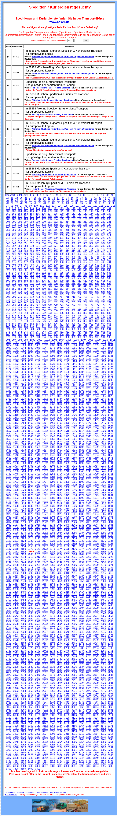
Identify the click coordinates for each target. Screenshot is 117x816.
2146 (74, 543)
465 (62, 259)
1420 (30, 415)
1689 (23, 463)
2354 (59, 581)
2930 (103, 683)
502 (68, 264)
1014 (23, 342)
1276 (74, 388)
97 (21, 205)
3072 (45, 709)
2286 (110, 567)
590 (56, 278)
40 (90, 197)
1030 (30, 345)
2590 (30, 624)
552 (44, 273)
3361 (74, 760)
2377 (8, 586)
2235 (67, 559)
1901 (37, 500)
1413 (88, 412)
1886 (37, 498)
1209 (23, 377)
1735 (30, 471)
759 (97, 302)
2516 (37, 610)
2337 (45, 578)
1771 (74, 476)
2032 (8, 524)
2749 (96, 650)
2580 (67, 621)
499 (50, 264)
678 (44, 291)
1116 (110, 358)
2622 (45, 629)
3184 (96, 728)
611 (74, 281)
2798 (16, 661)
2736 (110, 648)
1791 (110, 479)
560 (91, 273)
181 (85, 216)
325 (85, 238)
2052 (45, 527)
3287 (81, 747)
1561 (74, 439)
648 (79, 286)
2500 (30, 608)
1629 (23, 452)
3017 (81, 699)
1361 (37, 404)
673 (14, 291)
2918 (16, 683)
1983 (88, 514)
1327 (8, 399)
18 (98, 195)
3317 (81, 752)
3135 (67, 720)
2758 (52, 653)
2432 (81, 594)
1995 (67, 516)
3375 (67, 763)
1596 (110, 444)
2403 (88, 589)
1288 (52, 390)
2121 (110, 538)
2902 (8, 680)
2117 (81, 538)
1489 (96, 425)
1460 (103, 420)
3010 (30, 699)
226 (32, 224)
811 (85, 310)
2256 (110, 562)
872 (20, 321)
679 (50, 291)
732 (44, 299)
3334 (96, 755)
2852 (81, 669)
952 (68, 331)
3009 (23, 699)
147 (97, 211)
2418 (88, 592)
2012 (81, 519)
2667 (45, 637)
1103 (16, 358)
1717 (8, 468)
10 (61, 195)
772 (68, 305)
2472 (45, 602)
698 (56, 294)
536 (56, 270)
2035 (30, 524)
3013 (52, 699)
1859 (59, 492)
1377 (45, 407)
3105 (67, 715)
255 (97, 227)
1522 (8, 433)
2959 (96, 688)
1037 (81, 345)
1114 (96, 358)
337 (50, 240)
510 (8, 267)
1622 (81, 449)
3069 (23, 709)
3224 (59, 736)
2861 (37, 672)
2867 (81, 672)
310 (103, 235)
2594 (59, 624)
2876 (37, 675)
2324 (59, 575)
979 (14, 337)
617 (109, 281)
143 (74, 211)
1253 (16, 385)
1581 (110, 441)
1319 (59, 396)
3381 (110, 763)
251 (74, 227)
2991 (110, 693)
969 (62, 334)
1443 (88, 417)
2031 (110, 522)
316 (32, 238)
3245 (103, 739)
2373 (88, 583)
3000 (67, 696)
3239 (59, 739)
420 (8, 254)
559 (85, 273)
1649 (59, 455)
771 (62, 305)
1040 (103, 345)
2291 (37, 570)
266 (56, 230)
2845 (30, 669)
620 (20, 283)
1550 (103, 436)
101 (42, 205)
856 (32, 318)
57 (58, 200)
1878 (88, 495)
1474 (96, 423)
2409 (23, 592)
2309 (59, 573)
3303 (88, 750)
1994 (59, 516)
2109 (23, 538)
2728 (52, 648)
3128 (16, 720)
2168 (16, 549)
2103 (88, 535)
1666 (74, 457)
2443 (52, 597)
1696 (74, 463)
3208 (52, 734)
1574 (59, 441)
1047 (45, 348)
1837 (8, 490)
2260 (30, 565)
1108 (52, 358)
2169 (23, 549)
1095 (67, 356)
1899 (23, 500)
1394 (59, 409)
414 (79, 251)
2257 (8, 565)
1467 (45, 423)
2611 (74, 626)
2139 (23, 543)
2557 (8, 618)
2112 (45, 538)
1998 (88, 516)
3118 (52, 718)
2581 (74, 621)
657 (26, 289)
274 (103, 230)
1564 (96, 439)
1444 (96, 417)
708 (8, 297)
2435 (103, 594)
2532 (45, 613)
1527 (45, 433)
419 (109, 251)
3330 (67, 755)
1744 (96, 471)
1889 (59, 498)
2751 (110, 650)
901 (85, 323)
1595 (103, 444)
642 (44, 286)
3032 (81, 701)
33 (58, 197)
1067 (81, 350)
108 (83, 205)
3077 (81, 709)
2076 (110, 530)
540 (79, 270)
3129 (23, 720)
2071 (74, 530)
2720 (103, 645)
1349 (59, 401)
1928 (16, 506)
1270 (30, 388)
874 (32, 321)
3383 (16, 766)
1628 (16, 452)
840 (44, 315)
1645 (30, 455)
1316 (37, 396)
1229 (59, 380)
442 (32, 256)
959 (109, 331)
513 (26, 267)
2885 (103, 675)
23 (12, 197)
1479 (23, 425)
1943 (16, 508)
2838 (88, 667)
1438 (52, 417)
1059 (23, 350)
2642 (81, 632)
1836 (110, 487)
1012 (8, 342)
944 (20, 331)
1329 (23, 399)
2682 (45, 640)
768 (44, 305)
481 (50, 262)
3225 (67, 736)
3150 (67, 723)
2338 (52, 578)
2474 (59, 602)
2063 (16, 530)
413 (74, 251)
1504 (96, 428)
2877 (45, 675)
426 (44, 254)
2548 (52, 616)
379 (85, 246)
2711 (37, 645)
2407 (8, 592)
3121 (74, 718)
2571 (110, 618)
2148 (88, 543)
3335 (103, 755)
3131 (37, 720)
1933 (52, 506)
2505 (67, 608)
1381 (74, 407)
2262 (45, 565)
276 (8, 232)
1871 (37, 495)
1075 (30, 353)
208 (32, 222)
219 (97, 222)
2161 (74, 546)
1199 (59, 374)
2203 (52, 554)
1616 (37, 449)
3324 (23, 755)
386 (20, 248)
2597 (81, 624)
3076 (74, 709)
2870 (103, 672)
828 (79, 313)
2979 (23, 693)
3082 (8, 712)
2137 (8, 543)
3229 (96, 736)
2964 (23, 691)
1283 (16, 390)
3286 (74, 747)
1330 (30, 399)
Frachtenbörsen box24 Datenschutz (51, 792)
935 (74, 329)
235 (85, 224)
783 (26, 307)
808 (68, 310)
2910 (67, 680)
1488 (88, 425)
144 (79, 211)
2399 (59, 589)
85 (76, 203)
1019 (59, 342)
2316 (110, 573)
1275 (67, 388)
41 (95, 197)
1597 (8, 447)
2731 (74, 648)
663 (62, 289)
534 (44, 270)
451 (85, 256)
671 (109, 289)
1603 (52, 447)
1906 (74, 500)
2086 (74, 533)
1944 (23, 508)
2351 (37, 581)
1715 (103, 466)
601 (14, 281)
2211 (110, 554)
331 (14, 240)
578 (91, 275)
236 (91, 224)
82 (63, 203)
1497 (45, 428)
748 (32, 302)
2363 (16, 583)
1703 (16, 466)
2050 (30, 527)
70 (7, 203)
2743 (52, 650)
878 (56, 321)
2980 (30, 693)
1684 (96, 460)
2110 (30, 538)
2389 (96, 586)
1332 (45, 399)
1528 (52, 433)
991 (85, 337)
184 (103, 216)
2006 (37, 519)
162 (79, 214)
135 (26, 211)
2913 (88, 680)
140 (56, 211)
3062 (81, 707)
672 (8, 291)
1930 (30, 506)
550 (32, 273)
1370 (103, 404)
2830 (30, 667)
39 (86, 197)
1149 (23, 366)
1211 (37, 377)
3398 (16, 768)
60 (72, 200)
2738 (16, 650)
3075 (67, 709)
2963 (16, 691)
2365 (30, 583)
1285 (30, 390)
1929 (23, 506)
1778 (16, 479)
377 (74, 246)
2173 (52, 549)
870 (8, 321)
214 (68, 222)
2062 (8, 530)
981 (26, 337)
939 (97, 329)
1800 (67, 482)
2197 (8, 554)
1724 (59, 468)
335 (38, 240)
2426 (37, 594)
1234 (96, 380)
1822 (8, 487)
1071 (110, 350)
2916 (110, 680)
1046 (37, 348)
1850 (103, 490)
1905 (67, 500)
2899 (96, 677)
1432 (8, 417)
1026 (110, 342)
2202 (45, 554)
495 (26, 264)
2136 (110, 541)
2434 (96, 594)
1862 (81, 492)
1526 (37, 433)
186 (8, 219)
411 (62, 251)
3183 (88, 728)
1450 (30, 420)
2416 (74, 592)
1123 (52, 361)
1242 (45, 382)
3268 (52, 744)
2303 (16, 573)
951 (62, 331)
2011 (74, 519)
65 (95, 200)
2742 (45, 650)
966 (44, 334)
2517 (45, 610)
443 (38, 256)
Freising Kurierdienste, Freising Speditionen (52, 88)
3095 (103, 712)
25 (21, 197)
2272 (8, 567)
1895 (103, 498)
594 (79, 278)
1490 (103, 425)
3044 (59, 704)
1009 (98, 340)
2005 (30, 519)
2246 (37, 562)
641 (38, 286)
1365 (67, 404)
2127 (45, 541)
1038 (88, 345)
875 (38, 321)
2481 (110, 602)
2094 (23, 535)
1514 (59, 431)
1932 (45, 506)
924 (8, 329)
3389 (59, 766)
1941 (110, 506)
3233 (16, 739)
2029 (96, 522)
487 (85, 262)
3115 (30, 718)
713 (38, 297)
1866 (110, 492)
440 (20, 256)
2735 (103, 648)
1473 (88, 423)
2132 (81, 541)
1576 (74, 441)
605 (38, 281)
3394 (96, 766)
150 (8, 214)
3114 (23, 718)
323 (74, 238)
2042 (81, 524)
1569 (23, 441)
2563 (52, 618)
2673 (88, 637)
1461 (110, 420)
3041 (37, 704)
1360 (30, 404)
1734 (23, 471)
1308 (88, 393)
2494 (96, 605)
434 (91, 254)
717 (62, 297)
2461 (74, 600)
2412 (45, 592)
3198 (88, 731)
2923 (52, 683)
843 (62, 315)
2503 (52, 608)
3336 (110, 755)
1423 (52, 415)
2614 (96, 626)
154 (32, 214)
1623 (88, 449)
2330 (103, 575)
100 (36, 205)
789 (62, 307)
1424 (59, 415)
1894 (96, 498)
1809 (23, 484)
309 (97, 235)
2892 (45, 677)
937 (85, 329)
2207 (81, 554)
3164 (59, 726)
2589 (23, 624)
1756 (74, 474)
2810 (103, 661)
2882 (81, 675)
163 (85, 214)
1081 (74, 353)
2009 (59, 519)
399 (97, 248)
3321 (110, 752)
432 (79, 254)
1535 (103, 433)
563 (109, 273)
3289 (96, 747)
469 (85, 259)
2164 (96, 546)
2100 (67, 535)
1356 (110, 401)
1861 (74, 492)
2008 (52, 519)
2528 (16, 613)
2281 (74, 567)
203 (109, 219)
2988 (88, 693)
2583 (88, 621)
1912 (8, 503)
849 (97, 315)
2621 (37, 629)
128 (91, 208)
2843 (16, 669)
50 (26, 200)
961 (14, 334)
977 (109, 334)
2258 (16, 565)
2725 (30, 648)
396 (79, 248)
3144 (23, 723)
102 (48, 205)
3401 (37, 768)
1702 (8, 466)
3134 (59, 720)
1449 (23, 420)
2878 (52, 675)
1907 (81, 500)
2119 (96, 538)
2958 (88, 688)
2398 (52, 589)
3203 (16, 734)
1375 (30, 407)
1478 (16, 425)
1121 (37, 361)
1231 (74, 380)
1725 (67, 468)
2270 (103, 565)
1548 (88, 436)
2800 (30, 661)
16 (88, 195)
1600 (30, 447)
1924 (96, 503)
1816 (74, 484)
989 (74, 337)
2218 (52, 557)
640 (32, 286)
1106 (37, 358)
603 (26, 281)
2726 (37, 648)
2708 (16, 645)
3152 (81, 723)
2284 (96, 567)
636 (8, 286)
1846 (74, 490)
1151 (37, 366)
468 (79, 259)
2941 (74, 685)
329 (109, 238)
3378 (88, 763)
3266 (37, 744)
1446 (110, 417)
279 (26, 232)
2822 (81, 664)
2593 (52, 624)
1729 (96, 468)
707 (109, 294)
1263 (88, 385)
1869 (23, 495)
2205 (67, 554)
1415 (103, 412)
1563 (88, 439)
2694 (23, 642)
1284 (23, 390)
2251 (74, 562)
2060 (103, 527)
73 (21, 203)
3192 (45, 731)
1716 (110, 466)
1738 (52, 471)
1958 (16, 511)
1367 (81, 404)
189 (26, 219)
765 (26, 305)
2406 (110, 589)
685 (85, 291)
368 (20, 246)
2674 (96, 637)
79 (49, 203)
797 (109, 307)
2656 (74, 634)
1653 (88, 455)
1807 (8, 484)
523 (85, 267)
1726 (74, 468)
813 (97, 310)
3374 (59, 763)
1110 (67, 358)
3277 (8, 747)
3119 (59, 718)
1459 (96, 420)
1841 (37, 490)
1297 (8, 393)
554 (56, 273)
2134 (96, 541)
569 (38, 275)
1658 (16, 457)
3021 (110, 699)
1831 (74, 487)
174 (44, 216)
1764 (23, 476)
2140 (30, 543)
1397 (81, 409)
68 (109, 200)
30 (44, 197)
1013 (16, 342)
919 (85, 326)
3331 (74, 755)
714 (44, 297)
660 (44, 289)
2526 (110, 610)
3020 (103, 699)
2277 (45, 567)
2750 (103, 650)
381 (97, 246)
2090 (103, 533)
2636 (37, 632)
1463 (16, 423)
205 (14, 222)
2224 (96, 557)
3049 (96, 704)
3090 (67, 712)
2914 (96, 680)
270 (79, 230)
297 (26, 235)
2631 (110, 629)
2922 (45, 683)
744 (8, 302)
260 (20, 230)
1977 (45, 514)
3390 (67, 766)
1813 (52, 484)
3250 (30, 742)
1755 (67, 474)
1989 (23, 516)
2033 (16, 524)
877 (50, 321)
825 (62, 313)
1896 (110, 498)
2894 (59, 677)
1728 (88, 468)
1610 (103, 447)
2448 (88, 597)
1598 (16, 447)
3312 (45, 752)
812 (91, 310)
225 (26, 224)
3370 (30, 763)
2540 (103, 613)
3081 (110, 709)
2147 (81, 543)
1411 (74, 412)
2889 (23, 677)
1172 (81, 369)
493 (14, 264)
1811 (37, 484)
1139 (59, 364)
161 (74, 214)
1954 (96, 508)
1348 (52, 401)
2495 (103, 605)
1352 (81, 401)
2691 (110, 640)
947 (38, 331)
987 (62, 337)
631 (85, 283)
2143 (52, 543)
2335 (30, 578)
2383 (52, 586)
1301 (37, 393)
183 (97, 216)
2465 (103, 600)
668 (91, 289)
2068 (52, 530)
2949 (23, 688)
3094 (96, 712)
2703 (88, 642)
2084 (59, 533)
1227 (45, 380)
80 (53, 203)
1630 (30, 452)
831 (97, 313)
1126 (74, 361)
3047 (81, 704)
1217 (81, 377)
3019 (96, 699)
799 (14, 310)
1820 (103, 484)
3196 (74, 731)
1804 (96, 482)
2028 (88, 522)
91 (104, 203)
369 (26, 246)
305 (74, 235)
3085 (30, 712)
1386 (110, 407)
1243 (52, 382)
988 (68, 337)
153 (26, 214)
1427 (81, 415)
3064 (96, 707)
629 (74, 283)
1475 (103, 423)
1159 (96, 366)
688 (103, 291)
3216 (110, 734)
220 (103, 222)
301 (50, 235)
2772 (45, 656)
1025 (103, 342)
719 (74, 297)
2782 (8, 659)
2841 (110, 667)
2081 (37, 533)
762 (8, 305)
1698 (88, 463)
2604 (23, 626)
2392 (8, 589)
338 (56, 240)
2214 (23, 557)
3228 (88, 736)
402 (8, 251)
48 (16, 200)
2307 (45, 573)
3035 (103, 701)
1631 (37, 452)
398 (91, 248)
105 (65, 205)
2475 (67, 602)
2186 (37, 551)
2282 (81, 567)
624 (44, 283)
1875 (67, 495)
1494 (23, 428)
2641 (74, 632)
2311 (74, 573)
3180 (67, 728)
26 (26, 197)
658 (32, 289)
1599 (23, 447)
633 (97, 283)
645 (62, 286)
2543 (16, 616)
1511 (37, 431)
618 (8, 283)
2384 (59, 586)
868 (103, 318)
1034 (59, 345)
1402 (8, 412)
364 (103, 243)
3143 (16, 723)
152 (20, 214)
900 (79, 323)
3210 (67, 734)
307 (85, 235)
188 (20, 219)
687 (97, 291)
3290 (103, 747)
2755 (30, 653)
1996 (74, 516)
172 (32, 216)
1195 (30, 374)
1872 (45, 495)
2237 (81, 559)
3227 (81, 736)
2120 (103, 538)
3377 (81, 763)
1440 (67, 417)
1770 (67, 476)
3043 (52, 704)
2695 (30, 642)
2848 (52, 669)
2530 (30, 613)
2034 (23, 524)
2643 (88, 632)
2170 (30, 549)
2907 (45, 680)
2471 (37, 602)
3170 (103, 726)
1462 (8, 423)
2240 (103, 559)
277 (14, 232)
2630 (103, 629)
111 (101, 205)
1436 (37, 417)
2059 (96, 527)
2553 (88, 616)
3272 (81, 744)
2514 (23, 610)
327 (97, 238)
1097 (81, 356)
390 (44, 248)
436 (103, 254)
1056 (110, 348)
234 (79, 224)
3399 (23, 768)
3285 (67, 747)
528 (8, 270)
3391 (74, 766)
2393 (16, 589)
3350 (103, 758)
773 (74, 305)
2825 (103, 664)
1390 (30, 409)
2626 (74, 629)
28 (35, 197)
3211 (74, 734)
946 (32, 331)
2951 (37, 688)
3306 (110, 750)
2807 (81, 661)
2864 (59, 672)
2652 (45, 634)
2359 (96, 581)
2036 (37, 524)
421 (14, 254)
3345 (67, 758)
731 (38, 299)
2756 (37, 653)
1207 (8, 377)
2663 (16, 637)
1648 (52, 455)
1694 (59, 463)
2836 (74, 667)
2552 (81, 616)
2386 (74, 586)
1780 (30, 479)
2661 (110, 634)
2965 (30, 691)
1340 (103, 399)
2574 (23, 621)
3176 (37, 728)
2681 (37, 640)
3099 (23, 715)
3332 (81, 755)
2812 (8, 664)
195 (62, 219)
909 (26, 326)
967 (50, 334)
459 (26, 259)
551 (38, 273)
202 (103, 219)
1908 (88, 500)
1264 (96, 385)
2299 (96, 570)
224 (20, 224)
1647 (45, 455)
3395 (103, 766)
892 (32, 323)
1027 (8, 345)
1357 (8, 404)
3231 (110, 736)
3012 (45, 699)
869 (109, 318)
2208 (88, 554)
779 (109, 305)
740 (91, 299)
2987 (81, 693)
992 (91, 337)
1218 (88, 377)
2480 (103, 602)
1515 (67, 431)
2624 (59, 629)
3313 (52, 752)
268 (68, 230)
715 (50, 297)
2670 (67, 637)
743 (109, 299)
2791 (74, 659)
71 (12, 203)
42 (100, 197)
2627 (81, 629)
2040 (67, 524)
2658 (88, 634)
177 (62, 216)
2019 (23, 522)
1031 (37, 345)
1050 (67, 348)
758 (91, 302)
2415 (67, 592)
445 (50, 256)
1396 (74, 409)
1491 (110, 425)
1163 (16, 369)
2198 (16, 554)
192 (44, 219)
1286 (37, 390)
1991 (37, 516)
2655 (67, 634)
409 (50, 251)
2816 (37, 664)
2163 (88, 546)
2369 (59, 583)
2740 (30, 650)
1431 (110, 415)
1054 (96, 348)
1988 (16, 516)
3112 (8, 718)
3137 (81, 720)
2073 (88, 530)
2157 (45, 546)
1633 (52, 452)
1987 (8, 516)
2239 (96, 559)
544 (103, 270)
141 (62, 211)
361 (85, 243)
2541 (110, 613)
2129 (59, 541)
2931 (110, 683)
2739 (23, 650)
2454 (23, 600)
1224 (23, 380)
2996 (37, 696)
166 (103, 214)
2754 (23, 653)
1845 (67, 490)
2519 (59, 610)
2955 (67, 688)
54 (44, 200)
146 (91, 211)
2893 (52, 677)
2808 (88, 661)
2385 (67, 586)
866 (91, 318)
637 (14, 286)
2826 (110, 664)
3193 (52, 731)
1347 (45, 401)
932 (56, 329)
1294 (96, 390)
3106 (74, 715)
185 (109, 216)
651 (97, 286)
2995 (30, 696)
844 (68, 315)
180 (79, 216)
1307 (81, 393)
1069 (96, 350)
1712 (81, 466)
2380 (30, 586)
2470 (30, 602)
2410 (30, 592)
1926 (110, 503)
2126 (37, 541)
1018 (52, 342)
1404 (23, 412)
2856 (110, 669)
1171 (74, 369)
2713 (52, 645)
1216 (74, 377)
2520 (67, 610)
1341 (110, 399)
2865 (67, 672)
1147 (8, 366)
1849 (96, 490)
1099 (96, 356)
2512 (8, 610)
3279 (23, 747)
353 (38, 243)
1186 (74, 372)
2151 (110, 543)
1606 (74, 447)
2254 (96, 562)
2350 (30, 581)
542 (91, 270)
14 (79, 195)
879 (62, 321)
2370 (67, 583)
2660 (103, 634)
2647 (8, 634)
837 (26, 315)
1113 (88, 358)
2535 (67, 613)
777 (97, 305)
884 (91, 321)
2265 (67, 565)
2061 (110, 527)
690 (8, 294)
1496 (37, 428)
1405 (30, 412)
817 (14, 313)
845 (74, 315)
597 (97, 278)
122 (56, 208)
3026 (37, 701)
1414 (96, 412)
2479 (96, 602)
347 (109, 240)
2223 (88, 557)
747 (26, 302)
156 (44, 214)
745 (14, 302)
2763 (88, 653)
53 (39, 200)
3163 (52, 726)
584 (20, 278)
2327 (81, 575)
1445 (103, 417)
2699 (59, 642)
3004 (96, 696)
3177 (45, 728)
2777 (81, 656)
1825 (30, 487)
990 (79, 337)
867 (97, 318)
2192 (81, 551)
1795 (30, 482)
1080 (67, 353)
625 (50, 283)
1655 (103, 455)
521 (74, 267)
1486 (74, 425)
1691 (37, 463)
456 (8, 259)
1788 (88, 479)
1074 (23, 353)
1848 (88, 490)
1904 (59, 500)
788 (56, 307)
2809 (96, 661)
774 (79, 305)
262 (32, 230)
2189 (59, 551)
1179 (23, 372)
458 (20, 259)
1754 (59, 474)
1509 (23, 431)
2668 (52, 637)
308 (91, 235)
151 (14, 214)
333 (26, 240)
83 (67, 203)
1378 (52, 407)
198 (79, 219)
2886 (110, 675)
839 (38, 315)
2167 (8, 549)
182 (91, 216)
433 (85, 254)
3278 (16, 747)
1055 (103, 348)
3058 (52, 707)
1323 (88, 396)
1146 (110, 364)
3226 (74, 736)
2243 (16, 562)
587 (38, 278)
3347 (81, 758)
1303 (52, 393)
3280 (30, 747)
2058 (88, 527)
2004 (23, 519)
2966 (37, 691)
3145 (30, 723)
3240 (67, 739)
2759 (59, 653)
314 (20, 238)
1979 (59, 514)
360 (79, 243)
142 (68, 211)
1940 (103, 506)
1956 (110, 508)
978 (8, 337)
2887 (8, 677)
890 (20, 323)
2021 (37, 522)
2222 (81, 557)
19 (102, 195)
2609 (59, 626)
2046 (110, 524)
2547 (45, 616)
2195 (103, 551)
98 (26, 205)
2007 (45, 519)
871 (14, 321)
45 (114, 197)
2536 (74, 613)
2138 (16, 543)
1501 (74, 428)
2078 (16, 533)
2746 (74, 650)
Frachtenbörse (11, 794)
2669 (59, 637)
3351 (110, 758)
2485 (30, 605)
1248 (88, 382)
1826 (37, 487)
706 (103, 294)
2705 (103, 642)
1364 (59, 404)
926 (20, 329)
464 (56, 259)
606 (44, 281)
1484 (59, 425)
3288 (88, 747)
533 (38, 270)
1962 (45, 511)
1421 (37, 415)
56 (53, 200)
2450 (103, 597)
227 (38, 224)
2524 (96, 610)
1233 (88, 380)
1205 (103, 374)
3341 (37, 758)
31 (49, 197)
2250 (67, 562)
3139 (96, 720)
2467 (8, 602)
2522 (81, 610)
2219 (59, 557)
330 (8, 240)
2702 (81, 642)
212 (56, 222)
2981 (37, 693)
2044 (96, 524)
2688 (88, 640)
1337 (81, 399)
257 (109, 227)
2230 (30, 559)
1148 (16, 366)
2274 (23, 567)
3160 (30, 726)
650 (91, 286)
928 (32, 329)
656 (20, 289)
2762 (81, 653)
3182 (81, 728)
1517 (81, 431)
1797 (45, 482)
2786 (37, 659)
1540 (30, 436)
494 (20, 264)
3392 (81, 766)
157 (50, 214)
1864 (96, 492)
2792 (81, 659)
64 (90, 200)
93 (114, 203)
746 (20, 302)
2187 (45, 551)
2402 (81, 589)
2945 (103, 685)
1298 (16, 393)
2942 (81, 685)
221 (109, 222)
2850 (67, 669)
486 (79, 262)
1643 (16, 455)
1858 (52, 492)
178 (68, 216)
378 (79, 246)
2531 (37, 613)
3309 (23, 752)
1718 (16, 468)
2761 (74, 653)
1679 (59, 460)
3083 (16, 712)
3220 (30, 736)
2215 (30, 557)
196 (68, 219)
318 (44, 238)
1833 (88, 487)
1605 (67, 447)
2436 (110, 594)
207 (26, 222)
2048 (16, 527)
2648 (16, 634)
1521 (110, 431)
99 (30, 205)
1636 (74, 452)
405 (26, 251)
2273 (16, 567)
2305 (30, 573)
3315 (67, 752)
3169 (96, 726)
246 (44, 227)
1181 (37, 372)
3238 (52, 739)
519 (62, 267)
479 (38, 262)
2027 (81, 522)
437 (109, 254)
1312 (8, 396)
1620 (67, 449)
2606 (37, 626)
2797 (8, 661)
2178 (88, 549)
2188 (52, 551)
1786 (74, 479)
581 (109, 275)
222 (8, 224)
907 (14, 326)
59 (67, 200)
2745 (67, 650)
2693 (16, 642)
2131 (74, 541)
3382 (8, 766)
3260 (103, 742)
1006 (76, 340)
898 (68, 323)
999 (26, 340)
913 (50, 326)
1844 (59, 490)
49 (21, 200)
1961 (37, 511)
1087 (8, 356)
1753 (52, 474)
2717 (81, 645)
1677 (45, 460)
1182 (45, 372)
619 (14, 283)
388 (32, 248)
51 (30, 200)
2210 (103, 554)
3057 (45, 707)
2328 (88, 575)
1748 (16, 474)
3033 (88, 701)
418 (103, 251)
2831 (37, 667)
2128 (52, 541)
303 (62, 235)
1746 (110, 471)
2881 (74, 675)
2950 (30, 688)
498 (44, 264)
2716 (74, 645)
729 (26, 299)
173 (38, 216)
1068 (88, 350)
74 (26, 203)
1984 (96, 514)
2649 (23, 634)
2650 (30, 634)
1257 (45, 385)
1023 (88, 342)
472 (103, 259)
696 (44, 294)
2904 (23, 680)
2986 (74, 693)
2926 (74, 683)
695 (38, 294)
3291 (110, 747)
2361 (110, 581)
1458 (88, 420)
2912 (81, 680)
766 (32, 305)
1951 (74, 508)
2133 (88, 541)
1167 (45, 369)
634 (103, 283)
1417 (8, 415)
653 (109, 286)
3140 (103, 720)
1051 (74, 348)
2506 (74, 608)
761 (109, 302)
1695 (67, 463)
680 (56, 291)
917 (74, 326)
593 (74, 278)
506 (91, 264)
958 (103, 331)
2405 (103, 589)
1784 (59, 479)
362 (91, 243)
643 (50, 286)
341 (74, 240)
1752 (45, 474)
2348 (16, 581)
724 (103, 297)
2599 (96, 624)
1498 (52, 428)
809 (74, 310)
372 (44, 246)
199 (85, 219)
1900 (30, 500)
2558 (16, 618)
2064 (23, 530)
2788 (52, 659)
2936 (37, 685)
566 (20, 275)
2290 (30, 570)
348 (8, 243)
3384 (23, 766)
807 (62, 310)
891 (26, 323)
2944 (96, 685)
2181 (110, 549)
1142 (81, 364)
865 (85, 318)
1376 (37, 407)
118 (32, 208)
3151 (74, 723)
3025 (30, 701)
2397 (45, 589)
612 (79, 281)
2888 (16, 677)
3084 (23, 712)
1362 (45, 404)
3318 (88, 752)
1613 (16, 449)
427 (50, 254)
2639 (59, 632)
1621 (74, 449)
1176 (110, 369)
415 (85, 251)
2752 (8, 653)
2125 (30, 541)
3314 (59, 752)
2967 (45, 691)
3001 (74, 696)
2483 (16, 605)
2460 (67, 600)
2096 (37, 535)
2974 (96, 691)
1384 (96, 407)
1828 (52, 487)
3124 (96, 718)
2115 (67, 538)
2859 (23, 672)
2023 (52, 522)
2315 (103, 573)
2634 (23, 632)
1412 (81, 412)
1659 (23, 457)
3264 (23, 744)
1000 (32, 340)
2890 (30, 677)
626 (56, 283)
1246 (74, 382)
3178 (52, 728)
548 (20, 273)
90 (100, 203)
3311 (37, 752)
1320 (67, 396)
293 (109, 232)
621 (26, 283)
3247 (8, 742)
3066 (110, 707)
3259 (96, 742)
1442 (81, 417)
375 (62, 246)
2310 (67, 573)
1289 (59, 390)
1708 (52, 466)
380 (91, 246)
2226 (110, 557)
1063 (52, 350)
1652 (81, 455)
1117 (8, 361)
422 (20, 254)
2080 (30, 533)
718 (68, 297)
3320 (103, 752)
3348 (88, 758)
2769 (23, 656)
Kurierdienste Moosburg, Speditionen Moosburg (54, 189)
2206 (74, 554)
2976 (110, 691)
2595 (67, 624)
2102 (81, 535)
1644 (23, 455)
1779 (23, 479)
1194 (23, 374)
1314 (23, 396)
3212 (81, 734)
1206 (110, 374)
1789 (96, 479)
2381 (37, 586)
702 (79, 294)
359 (74, 243)
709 (14, 297)
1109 (59, 358)
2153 (16, 546)
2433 (88, 594)
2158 (52, 546)
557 (74, 273)
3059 (59, 707)
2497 (8, 608)
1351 (74, 401)
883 (85, 321)
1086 (110, 353)
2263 (52, 565)
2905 (30, 680)
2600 (103, 624)
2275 (30, 567)
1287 (45, 390)
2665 (30, 637)
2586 (110, 621)
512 (20, 267)
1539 (23, 436)
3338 (16, 758)
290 (91, 232)
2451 (110, 597)
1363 (52, 404)
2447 (81, 597)
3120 (67, 718)
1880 (103, 495)
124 (68, 208)
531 (26, 270)
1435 (30, 417)
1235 (103, 380)
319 (50, 238)
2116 (74, 538)
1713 (88, 466)
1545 (67, 436)
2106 (110, 535)
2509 (96, 608)
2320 (30, 575)
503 (74, 264)
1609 (96, 447)
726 (8, 299)
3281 (37, 747)
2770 (30, 656)
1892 (81, 498)
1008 (90, 340)
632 (91, 283)
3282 (45, 747)
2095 (30, 535)
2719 (96, 645)
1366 (74, 404)
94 (7, 205)
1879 (96, 495)
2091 (110, 533)
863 (74, 318)
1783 (52, 479)
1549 (96, 436)
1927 (8, 506)
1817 (81, 484)
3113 (16, 718)
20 (107, 195)
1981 (74, 514)
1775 (103, 476)
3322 (8, 755)
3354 (23, 760)
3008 (16, 699)
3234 (23, 739)
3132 (45, 720)
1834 (96, 487)
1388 (16, 409)
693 (26, 294)
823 (50, 313)
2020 (30, 522)
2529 (23, 613)
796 (103, 307)
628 (68, 283)
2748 (88, 650)
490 (103, 262)
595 (85, 278)
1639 (96, 452)
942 (8, 331)
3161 (37, 726)
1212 (45, 377)
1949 (59, 508)
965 (38, 334)
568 (32, 275)
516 (44, 267)
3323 (16, 755)
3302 (81, 750)
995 (109, 337)
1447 (8, 420)
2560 (30, 618)
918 (79, 326)
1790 (103, 479)
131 (109, 208)
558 (79, 273)
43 (104, 197)
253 (85, 227)
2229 (23, 559)
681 (62, 291)
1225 (30, 380)
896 (56, 323)
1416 (110, 412)
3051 (110, 704)
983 (38, 337)
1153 (52, 366)
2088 (88, 533)
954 (79, 331)
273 (97, 230)
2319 (23, 575)
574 (68, 275)
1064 (59, 350)
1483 (52, 425)
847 (85, 315)
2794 (96, 659)
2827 (8, 667)
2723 (16, 648)
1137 (45, 364)
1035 (67, 345)
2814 (23, 664)
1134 (23, 364)
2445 (67, 597)
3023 (16, 701)
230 (56, 224)
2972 (81, 691)
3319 (96, 752)
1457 (81, 420)
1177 (8, 372)
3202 (8, 734)
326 (91, 238)
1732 (8, 471)
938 (91, 329)
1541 (37, 436)
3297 (45, 750)
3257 (81, 742)
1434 (23, 417)
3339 (23, 758)
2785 (30, 659)
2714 (59, 645)
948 (44, 331)
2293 (52, 570)
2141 (37, 543)
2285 (103, 567)
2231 (37, 559)
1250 (103, 382)
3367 (8, 763)
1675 (30, 460)
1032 (45, 345)
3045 (67, 704)
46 (7, 200)
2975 (103, 691)
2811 (110, 661)
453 (97, 256)
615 (97, 281)
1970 (103, 511)
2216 (37, 557)
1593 (88, 444)
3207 (45, 734)
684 (79, 291)
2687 (81, 640)
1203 (88, 374)
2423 (16, 594)
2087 (81, 533)
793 (85, 307)
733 (50, 299)
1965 (67, 511)
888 (8, 323)
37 (76, 197)
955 (85, 331)
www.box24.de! (60, 22)
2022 (45, 522)
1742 (81, 471)
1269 (23, 388)
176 (56, 216)
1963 (52, 511)
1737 (45, 471)
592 (68, 278)
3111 (110, 715)
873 (26, 321)
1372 (8, 407)
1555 (30, 439)
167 (109, 214)
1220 (103, 377)
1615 (30, 449)
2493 (88, 605)
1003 (54, 340)
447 (62, 256)
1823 (16, 487)
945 (26, 331)
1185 (67, 372)
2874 (23, 675)
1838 (16, 490)
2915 (103, 680)
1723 (52, 468)
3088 (52, 712)
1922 (81, 503)
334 (32, 240)
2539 (96, 613)
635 (109, 283)
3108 (88, 715)
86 (81, 203)
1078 (52, 353)
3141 (110, 720)
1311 (110, 393)
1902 (45, 500)
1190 (103, 372)
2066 (37, 530)
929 (38, 329)
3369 (23, 763)
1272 (45, 388)
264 (44, 230)
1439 (59, 417)
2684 (59, 640)
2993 (16, 696)
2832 (45, 667)
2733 (88, 648)
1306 (74, 393)
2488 (52, 605)
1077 (45, 353)
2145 (67, 543)
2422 (8, 594)
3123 (88, 718)
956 (91, 331)
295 (14, 235)
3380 (103, 763)
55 (49, 200)
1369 (96, 404)
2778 (88, 656)
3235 (30, 739)
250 (68, 227)
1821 (110, 484)
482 (56, 262)
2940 (67, 685)
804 (44, 310)
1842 (45, 490)
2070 (67, 530)
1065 (67, 350)
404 (20, 251)
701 (74, 294)
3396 (110, 766)
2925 (67, 683)
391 (50, 248)
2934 (23, 685)
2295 (67, 570)
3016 (74, 699)
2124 (23, 541)
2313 (88, 573)
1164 (23, 369)
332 (20, 240)
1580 (103, 441)
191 (38, 219)
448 (68, 256)
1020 (67, 342)
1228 (52, 380)
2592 (45, 624)
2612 (81, 626)
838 (32, 315)
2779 (96, 656)
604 (32, 281)
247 (50, 227)
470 (91, 259)
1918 (52, 503)
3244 (96, 739)
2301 (110, 570)
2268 (88, 565)
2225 (103, 557)
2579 (59, 621)
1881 (110, 495)
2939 (59, 685)
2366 (37, 583)
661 (50, 289)
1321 (74, 396)
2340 (67, 578)
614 (91, 281)
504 (79, 264)
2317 (8, 575)
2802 (45, 661)
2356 (74, 581)
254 (91, 227)
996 (8, 340)
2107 (8, 538)
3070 (30, 709)
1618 (52, 449)
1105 (30, 358)
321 (62, 238)
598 (103, 278)
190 (32, 219)
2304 (23, 573)
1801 (74, 482)
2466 (110, 600)
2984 (59, 693)
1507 (8, 431)
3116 (37, 718)
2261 (37, 565)
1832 (81, 487)
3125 (103, 718)
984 (44, 337)
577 (85, 275)
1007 (83, 340)
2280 (67, 567)
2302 (8, 573)
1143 (88, 364)
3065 (103, 707)
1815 (67, 484)
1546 (74, 436)
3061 (74, 707)
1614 (23, 449)
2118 (88, 538)
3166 (74, 726)
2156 (37, 546)
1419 (23, 415)
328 (103, 238)
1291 (74, 390)
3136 (74, 720)
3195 (67, 731)
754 (68, 302)
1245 (67, 382)
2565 (67, 618)
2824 (96, 664)
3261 (110, 742)
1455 (67, 420)
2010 (67, 519)
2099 (59, 535)
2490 (67, 605)
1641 (110, 452)
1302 (45, 393)
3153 (88, 723)
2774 (59, 656)
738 (79, 299)
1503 (88, 428)
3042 (45, 704)
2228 (16, 559)
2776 (74, 656)
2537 (81, 613)
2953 (52, 688)
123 (62, 208)
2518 (52, 610)
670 (103, 289)
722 (91, 297)
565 (14, 275)
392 (56, 248)
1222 (8, 380)
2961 (110, 688)
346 (103, 240)
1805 (103, 482)
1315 (30, 396)
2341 (74, 578)
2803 (52, 661)
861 (62, 318)
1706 (37, 466)
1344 (23, 401)
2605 (30, 626)
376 (68, 246)
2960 (103, 688)
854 (20, 318)
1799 (59, 482)
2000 (103, 516)
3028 (52, 701)
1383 (88, 407)
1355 (103, 401)
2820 (67, 664)
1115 (103, 358)
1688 (16, 463)
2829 (23, 667)
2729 (59, 648)
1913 (16, 503)
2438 (16, 597)
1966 (74, 511)
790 (68, 307)
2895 (67, 677)
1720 (30, 468)
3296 (37, 750)
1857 (45, 492)
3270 (67, 744)
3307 (8, 752)
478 (32, 262)
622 (32, 283)
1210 (30, 377)
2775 (67, 656)
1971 (110, 511)
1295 (103, 390)
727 (14, 299)
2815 (30, 664)
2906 (37, 680)
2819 (59, 664)
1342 (8, 401)
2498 (16, 608)
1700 (103, 463)
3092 (81, 712)
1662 (45, 457)
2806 (74, 661)
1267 (8, 388)
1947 (45, 508)
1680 (67, 460)
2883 (88, 675)
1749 (23, 474)
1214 (59, 377)
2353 (52, 581)
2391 (110, 586)
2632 (8, 632)
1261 (74, 385)
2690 (103, 640)
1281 (110, 388)
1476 (110, 423)
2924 (59, 683)
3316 (74, 752)
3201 (110, 731)
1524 (23, 433)
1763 (16, 476)
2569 (96, 618)
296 (20, 235)
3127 (8, 720)
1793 (16, 482)
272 (91, 230)
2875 (30, 675)
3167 (81, 726)
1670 (103, 457)
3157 (8, 726)
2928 (88, 683)
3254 (59, 742)
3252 (45, 742)
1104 (23, 358)
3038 (16, 704)
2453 (16, 600)
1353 (88, 401)
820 (32, 313)
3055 (30, 707)
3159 (23, 726)
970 (68, 334)
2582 (81, 621)
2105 (103, 535)
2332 (8, 578)
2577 (45, 621)
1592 (81, 444)
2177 (81, 549)
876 (44, 321)
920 (91, 326)
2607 (45, 626)
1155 (67, 366)
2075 (103, 530)
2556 (110, 616)
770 (56, 305)
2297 (81, 570)
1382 (81, 407)
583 (14, 278)
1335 (67, 399)
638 (20, 286)
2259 (23, 565)
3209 (59, 734)
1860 (67, 492)
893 (38, 323)
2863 (52, 672)
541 (85, 270)
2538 (88, 613)
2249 (59, 562)
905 (109, 323)
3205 (30, 734)
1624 (96, 449)
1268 (16, 388)
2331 (110, 575)
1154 (59, 366)
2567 (81, 618)
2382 (45, 586)
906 (8, 326)
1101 (110, 356)
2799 (23, 661)
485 (74, 262)
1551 (110, 436)
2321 (37, 575)
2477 (81, 602)
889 (14, 323)
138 (44, 211)
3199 (96, 731)
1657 (8, 457)
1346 (37, 401)
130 (103, 208)
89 (95, 203)
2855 (103, 669)
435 (97, 254)
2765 (103, 653)
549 (26, 273)
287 (74, 232)
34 (63, 197)
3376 (74, 763)
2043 (88, 524)
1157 (81, 366)
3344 (59, 758)
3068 (16, 709)
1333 (52, 399)
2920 (30, 683)
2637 (45, 632)
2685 (67, 640)
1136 (37, 364)
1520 (103, 431)
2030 (103, 522)
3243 (88, 739)
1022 (81, 342)
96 (16, 205)
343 (85, 240)
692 (20, 294)
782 (20, 307)
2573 (16, 621)
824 (56, 313)
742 (103, 299)
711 (26, 297)
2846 (37, 669)
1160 (103, 366)
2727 (45, 648)
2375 (103, 583)
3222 (45, 736)
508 (103, 264)
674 (20, 291)
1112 (81, 358)
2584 (96, 621)
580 (103, 275)
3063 (88, 707)
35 (67, 197)
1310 (103, 393)
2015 (103, 519)
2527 (8, 613)
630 (79, 283)
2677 (8, 640)
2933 (16, 685)
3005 (103, 696)
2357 (81, 581)
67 (104, 200)
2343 (88, 578)
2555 (103, 616)
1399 (96, 409)
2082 (45, 533)
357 (62, 243)
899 (74, 323)
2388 (88, 586)
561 (97, 273)
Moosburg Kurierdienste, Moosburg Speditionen (54, 174)
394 (68, 248)
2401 (74, 589)
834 (8, 315)
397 (85, 248)
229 (50, 224)
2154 (23, 546)
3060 (67, 707)
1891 (74, 498)
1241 (37, 382)
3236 (37, 739)
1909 (96, 500)
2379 (23, 586)
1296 (110, 390)
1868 (16, 495)
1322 (81, 396)
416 (91, 251)
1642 (8, 455)
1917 (45, 503)
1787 (81, 479)
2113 (52, 538)
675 (26, 291)
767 (38, 305)
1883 (16, 498)
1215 (67, 377)
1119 (23, 361)
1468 (52, 423)
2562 (45, 618)
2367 (45, 583)
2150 (103, 543)
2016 (110, 519)
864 (79, 318)
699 (62, 294)
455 (109, 256)
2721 (110, 645)
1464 (23, 423)
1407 (45, 412)
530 (20, 270)
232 (68, 224)
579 (97, 275)
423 (26, 254)
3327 (45, 755)
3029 (59, 701)
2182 (8, 551)
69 (114, 200)
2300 (103, 570)
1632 (45, 452)
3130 (30, 720)
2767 (8, 656)
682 (68, 291)
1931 (37, 506)
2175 (67, 549)
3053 (16, 707)
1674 (23, 460)
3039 (23, 704)
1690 (30, 463)
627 (62, 283)
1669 (96, 457)
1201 (74, 374)
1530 (67, 433)
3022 (8, 701)
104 (60, 205)
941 (109, 329)
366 (8, 246)
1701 (110, 463)
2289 (23, 570)
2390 (103, 586)
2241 (110, 559)
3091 (74, 712)
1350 (67, 401)
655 (14, 289)
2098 (52, 535)
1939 (96, 506)
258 (8, 230)
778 (103, 305)
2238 (88, 559)
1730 (103, 468)
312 (8, 238)
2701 (74, 642)
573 (62, 275)
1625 (103, 449)
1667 (81, 457)
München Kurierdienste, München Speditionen (53, 100)
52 (35, 200)
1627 (8, 452)
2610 (67, 626)
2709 (23, 645)
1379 (59, 407)
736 (68, 299)
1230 (67, 380)
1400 (103, 409)
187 (14, 219)
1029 (23, 345)
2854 (96, 669)
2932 (8, 685)
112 (107, 205)
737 (74, 299)
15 (84, 195)
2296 (74, 570)
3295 (30, 750)
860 (56, 318)
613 (85, 281)
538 (68, 270)
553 (50, 273)
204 (8, 222)
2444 (59, 597)
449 (74, 256)
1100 (103, 356)
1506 (110, 428)
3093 (88, 712)
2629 (96, 629)
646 (68, 286)
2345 (103, 578)
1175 (103, 369)
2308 (52, 573)
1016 (37, 342)
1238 (16, 382)
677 (38, 291)
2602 (8, 626)
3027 (45, 701)
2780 (103, 656)
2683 (52, 640)
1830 (67, 487)
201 (97, 219)
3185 (103, 728)
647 (74, 286)
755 (74, 302)
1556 (37, 439)
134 (20, 211)
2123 (16, 541)
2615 (103, 626)
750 (44, 302)
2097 (45, 535)
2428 (52, 594)
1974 (23, 514)
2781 (110, 656)
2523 (88, 610)
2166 (110, 546)
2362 (8, 583)
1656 (110, 455)
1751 (37, 474)
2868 (88, 672)
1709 (59, 466)
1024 (96, 342)
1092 (45, 356)
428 (56, 254)
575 (74, 275)
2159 (59, 546)
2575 (30, 621)
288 (79, 232)
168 (8, 216)
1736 (37, 471)
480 (44, 262)
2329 (96, 575)
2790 (67, 659)
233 (74, 224)
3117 (45, 718)
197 (74, 219)
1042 (8, 348)
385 (14, 248)
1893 (88, 498)
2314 (96, 573)
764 (20, 305)
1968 (88, 511)
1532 (81, 433)
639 (26, 286)
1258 (52, 385)
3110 (103, 715)
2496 (110, 605)
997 (14, 340)
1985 (103, 514)
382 (103, 246)
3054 (23, 707)
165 (97, 214)
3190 (30, 731)
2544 (23, 616)
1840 (30, 490)
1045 (30, 348)
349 (14, 243)
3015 (67, 699)
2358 (88, 581)
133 (14, 211)
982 (32, 337)
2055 (67, 527)
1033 (52, 345)
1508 (16, 431)
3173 (16, 728)
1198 (52, 374)
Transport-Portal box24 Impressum (19, 792)
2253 (88, 562)
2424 (23, 594)
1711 (74, 466)
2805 (67, 661)
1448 (16, 420)
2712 (45, 645)
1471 (74, 423)
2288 (16, 570)
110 (95, 205)
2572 (8, 621)
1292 (81, 390)
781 (14, 307)
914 (56, 326)
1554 (23, 439)
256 (103, 227)
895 (50, 323)
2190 (67, 551)
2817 (45, 664)
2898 (88, 677)
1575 (67, 441)
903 (97, 323)
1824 (23, 487)
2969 (59, 691)
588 (44, 278)
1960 (30, 511)
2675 (103, 637)
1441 (74, 417)
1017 (45, 342)
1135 (30, 364)
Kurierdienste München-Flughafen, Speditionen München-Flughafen (63, 73)
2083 (52, 533)
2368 (52, 583)
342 (79, 240)
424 (32, 254)
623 (38, 283)
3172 (8, 728)
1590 (67, 444)
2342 (81, 578)
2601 (110, 624)
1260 (67, 385)
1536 (110, 433)
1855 (30, 492)
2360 (103, 581)
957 (97, 331)
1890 (67, 498)
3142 (8, 723)
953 (74, 331)
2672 (81, 637)
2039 (59, 524)
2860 (30, 672)
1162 (8, 369)
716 (56, 297)
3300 (67, 750)
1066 (74, 350)
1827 (45, 487)
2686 (74, 640)
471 (97, 259)
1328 (16, 399)
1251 (110, 382)
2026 (74, 522)
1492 (8, 428)
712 (32, 297)
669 (97, 289)
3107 (81, 715)
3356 (37, 760)
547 (14, 273)
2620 (30, 629)
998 (20, 340)
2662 (8, 637)
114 (8, 208)
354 (44, 243)
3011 (37, 699)
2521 (74, 610)
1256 (37, 385)
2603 (16, 626)
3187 (8, 731)
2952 (45, 688)
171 (26, 216)
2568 (88, 618)
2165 (103, 546)
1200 (67, 374)
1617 (45, 449)
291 (97, 232)
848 (91, 315)
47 (12, 200)
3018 (88, 699)
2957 (81, 688)
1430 (103, 415)
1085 (103, 353)
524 (91, 267)
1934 (59, 506)
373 (50, 246)
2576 (37, 621)
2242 (8, 562)
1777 (8, 479)
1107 (45, 358)
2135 (103, 541)
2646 (110, 632)
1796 (37, 482)
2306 (37, 573)
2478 (88, 602)
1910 (103, 500)
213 (62, 222)
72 (16, 203)
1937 (81, 506)
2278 (52, 567)
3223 (52, 736)
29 (39, 197)
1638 (88, 452)
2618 (16, 629)
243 (26, 227)
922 (103, 326)
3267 (45, 744)
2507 (81, 608)
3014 (59, 699)
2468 (16, 602)
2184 (23, 551)
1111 (74, 358)
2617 (8, 629)
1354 (96, 401)
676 (32, 291)
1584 (23, 444)
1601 (37, 447)
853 (14, 318)
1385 (103, 407)
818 (20, 313)
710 (20, 297)
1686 (110, 460)
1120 (30, 361)
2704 (96, 642)
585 (26, 278)
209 (38, 222)
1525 (30, 433)
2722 (8, 648)
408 (44, 251)
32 (53, 197)
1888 (52, 498)
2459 (59, 600)
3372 (45, 763)
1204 (96, 374)
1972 (8, 514)
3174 (23, 728)
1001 (40, 340)
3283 (52, 747)
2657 (81, 634)
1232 (81, 380)
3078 (88, 709)
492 (8, 264)
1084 (96, 353)
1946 (37, 508)
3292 (8, 750)
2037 (45, 524)
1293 (88, 390)
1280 (103, 388)
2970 (67, 691)
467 (74, 259)
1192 (8, 374)
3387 (45, 766)
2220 (67, 557)
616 (103, 281)
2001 (110, 516)
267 (62, 230)
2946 (110, 685)
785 (38, 307)
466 (68, 259)
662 (56, 289)
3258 (88, 742)
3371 (37, 763)
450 (79, 256)
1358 (16, 404)
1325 (103, 396)
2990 (103, 693)
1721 (37, 468)
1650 (67, 455)
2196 (110, 551)
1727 (81, 468)
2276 (37, 567)
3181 (74, 728)
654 (8, 289)
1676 (37, 460)
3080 (103, 709)
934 (68, 329)
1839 (23, 490)
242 (20, 227)
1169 (59, 369)
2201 (37, 554)
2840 (103, 667)
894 (44, 323)
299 (38, 235)
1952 (81, 508)
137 (38, 211)
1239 (23, 382)
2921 (37, 683)
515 (38, 267)
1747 (8, 474)
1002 (47, 340)
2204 (59, 554)
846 (79, 315)
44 (109, 197)
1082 (81, 353)
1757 (81, 474)
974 (91, 334)
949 (50, 331)
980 (20, 337)
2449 (96, 597)
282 (44, 232)
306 (79, 235)
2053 (52, 527)
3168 (88, 726)
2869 (96, 672)
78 (44, 203)
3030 (67, 701)
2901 (110, 677)
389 (38, 248)
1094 (59, 356)
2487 (45, 605)
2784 (23, 659)
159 (62, 214)
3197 (81, 731)
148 (103, 211)
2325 (67, 575)
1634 (59, 452)
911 (38, 326)
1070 (103, 350)
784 (32, 307)
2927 (81, 683)
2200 (30, 554)
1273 (52, 388)
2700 (67, 642)
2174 (59, 549)
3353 (16, 760)
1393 (52, 409)
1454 (59, 420)
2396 (37, 589)
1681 (74, 460)
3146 (37, 723)
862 (68, 318)
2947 (8, 688)
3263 (16, 744)
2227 (8, 559)
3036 (110, 701)
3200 (103, 731)
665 (74, 289)
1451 (37, 420)
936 (79, 329)
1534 (96, 433)
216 (79, 222)
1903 (52, 500)
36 (72, 197)
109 (89, 205)
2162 (81, 546)
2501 (37, 608)
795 (97, 307)
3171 (110, 726)
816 (8, 313)
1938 (88, 506)
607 (50, 281)
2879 (59, 675)
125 (74, 208)
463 (50, 259)
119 (38, 208)
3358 (52, 760)
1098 (88, 356)
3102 (45, 715)
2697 (45, 642)
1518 (88, 431)
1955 (103, 508)
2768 (16, 656)
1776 (110, 476)
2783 (16, 659)
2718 (88, 645)
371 (38, 246)
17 (93, 195)
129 (97, 208)
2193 (88, 551)
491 (109, 262)
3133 (52, 720)
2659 (96, 634)
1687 (8, 463)
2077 (8, 533)
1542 (45, 436)
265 (50, 230)
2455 (30, 600)
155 (38, 214)
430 (68, 254)
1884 (23, 498)
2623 (52, 629)
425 (38, 254)
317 (38, 238)
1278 (88, 388)
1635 (67, 452)
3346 (74, 758)
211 (50, 222)
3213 (88, 734)
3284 (59, 747)
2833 (52, 667)
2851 (74, 669)
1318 (52, 396)
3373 (52, 763)
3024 (23, 701)
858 (44, 318)
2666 (37, 637)
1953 (88, 508)
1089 (23, 356)
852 (8, 318)
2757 (45, 653)
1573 (52, 441)
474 (8, 262)
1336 (74, 399)
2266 (74, 565)
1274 (59, 388)
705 (97, 294)
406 (32, 251)
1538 (16, 436)
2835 (67, 667)
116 (20, 208)
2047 (8, 527)
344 (91, 240)
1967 (81, 511)
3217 (8, 736)
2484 (23, 605)
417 (97, 251)
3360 (67, 760)
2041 (74, 524)
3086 (37, 712)
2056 (74, 527)
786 (44, 307)
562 (103, 273)
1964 (59, 511)
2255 (103, 562)
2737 (8, 650)
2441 (37, 597)
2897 (81, 677)
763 (14, 305)
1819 (96, 484)
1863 (88, 492)
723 (97, 297)
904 (103, 323)
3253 (52, 742)
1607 (81, 447)
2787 (45, 659)
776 (91, 305)
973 (85, 334)
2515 (30, 610)
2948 (16, 688)
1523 (16, 433)
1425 (67, 415)
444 (44, 256)
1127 (81, 361)
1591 (74, 444)
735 (62, 299)
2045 (103, 524)
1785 (67, 479)
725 (109, 297)
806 (56, 310)
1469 (59, 423)
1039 (96, 345)
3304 (96, 750)
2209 (96, 554)
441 (26, 256)
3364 (96, 760)
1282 (8, 390)
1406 (37, 412)
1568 (16, 441)
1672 (8, 460)
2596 (74, 624)
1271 (37, 388)
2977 (8, 693)
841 (50, 315)
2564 (59, 618)
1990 (30, 516)
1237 (8, 382)
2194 (96, 551)
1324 (96, 396)
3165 (67, 726)
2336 (37, 578)
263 (38, 230)
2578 (52, 621)
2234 (59, 559)
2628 (88, 629)
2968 (52, 691)
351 (26, 243)
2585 (103, 621)
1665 (67, 457)
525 (97, 267)
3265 (30, 744)
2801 (37, 661)
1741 (74, 471)
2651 (37, 634)
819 (26, 313)
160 (68, 214)
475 (14, 262)
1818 (88, 484)
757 (85, 302)
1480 (30, 425)
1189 (96, 372)
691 (14, 294)
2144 (59, 543)
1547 (81, 436)
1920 (67, 503)
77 (39, 203)
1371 (110, 404)
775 (85, 305)
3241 (74, 739)
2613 (88, 626)
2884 (96, 675)
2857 (8, 672)
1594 (96, 444)
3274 (96, 744)
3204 (23, 734)
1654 (96, 455)
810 (79, 310)
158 (56, 214)
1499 (59, 428)
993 (97, 337)
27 (30, 197)
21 (112, 195)
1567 (8, 441)
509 (109, 264)
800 (20, 310)
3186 (110, 728)
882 (79, 321)
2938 (52, 685)
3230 (103, 736)
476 (20, 262)
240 (8, 227)
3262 (8, 744)
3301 (74, 750)
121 (50, 208)
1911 (110, 500)
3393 (88, 766)
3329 (59, 755)
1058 (16, 350)
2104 (96, 535)
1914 (23, 503)
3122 (81, 718)
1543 (52, 436)
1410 (67, 412)
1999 (96, 516)
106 (72, 205)
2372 (81, 583)
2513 (16, 610)
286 (68, 232)
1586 (37, 444)
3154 (96, 723)
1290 (67, 390)
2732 (81, 648)
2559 (23, 618)
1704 (23, 466)
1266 (110, 385)
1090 (30, 356)
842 (56, 315)
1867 (8, 495)
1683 (88, 460)
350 (20, 243)
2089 (96, 533)
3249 (23, 742)
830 (91, 313)
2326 (74, 575)
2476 (74, 602)
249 (62, 227)
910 (32, 326)
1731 (110, 468)
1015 (30, 342)
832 (103, 313)
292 (103, 232)
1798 (52, 482)
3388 (52, 766)
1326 (110, 396)
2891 (37, 677)
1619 (59, 449)
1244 (59, 382)
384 (8, 248)
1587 (45, 444)
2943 (88, 685)
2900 (103, 677)
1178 (16, 372)
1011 (112, 340)
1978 (52, 514)
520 (68, 267)
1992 (45, 516)
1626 (110, 449)
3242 (81, 739)
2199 (23, 554)
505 (85, 264)
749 (38, 302)
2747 (81, 650)
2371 (74, 583)
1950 (67, 508)
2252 (81, 562)
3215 (103, 734)
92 (109, 203)
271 (85, 230)
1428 (88, 415)
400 (103, 248)
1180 (30, 372)
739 (85, 299)
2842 (8, 669)
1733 (16, 471)
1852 (8, 492)
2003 (16, 519)
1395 (67, 409)
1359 (23, 404)
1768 (52, 476)
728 (20, 299)
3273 (88, 744)
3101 (37, 715)
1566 (110, 439)
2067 (45, 530)
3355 (30, 760)
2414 (59, 592)
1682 (81, 460)
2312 (81, 573)
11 (65, 195)
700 (68, 294)
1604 (59, 447)
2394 (23, 589)
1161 (110, 366)
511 (14, 267)
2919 (23, 683)
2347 (8, 581)
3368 (16, 763)
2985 (67, 693)
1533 (88, 433)
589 (50, 278)
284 (56, 232)
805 (50, 310)
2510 (103, 608)
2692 (8, 642)
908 (20, 326)
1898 (16, 500)
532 (32, 270)
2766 (110, 653)
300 (44, 235)
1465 (30, 423)
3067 (8, 709)
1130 (103, 361)
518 (56, 267)
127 (85, 208)
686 (91, 291)
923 (109, 326)
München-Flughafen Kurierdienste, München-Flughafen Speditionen (63, 57)
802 (32, 310)
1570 (30, 441)
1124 (59, 361)
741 (97, 299)
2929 (96, 683)
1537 (8, 436)
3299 (59, 750)
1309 (96, 393)
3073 (52, 709)
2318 (16, 575)
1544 (59, 436)
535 (50, 270)
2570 (103, 618)
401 (109, 248)
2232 (45, 559)
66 (100, 200)
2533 (52, 613)
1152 (45, 366)
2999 (59, 696)
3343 (52, 758)
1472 (81, 423)
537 (62, 270)
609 (62, 281)
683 (74, 291)
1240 (30, 382)
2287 (8, 570)
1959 (23, 511)
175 (50, 216)
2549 (59, 616)
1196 (37, 374)
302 (56, 235)
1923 (88, 503)
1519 (96, 431)
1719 (23, 468)
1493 (16, 428)
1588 (52, 444)
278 (20, 232)
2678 (16, 640)
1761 (110, 474)
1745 (103, 471)
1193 (16, 374)
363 (97, 243)
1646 (37, 455)
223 (14, 224)
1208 (16, 377)
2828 (16, 667)
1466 (37, 423)
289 (85, 232)
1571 (37, 441)
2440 (30, 597)
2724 (23, 648)
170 (20, 216)
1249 (96, 382)
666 (79, 289)
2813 (16, 664)
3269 (59, 744)
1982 (81, 514)
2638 (52, 632)
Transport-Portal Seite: (16, 195)
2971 (74, 691)
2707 (8, 645)
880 (68, 321)
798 (8, 310)
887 (109, 321)
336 (44, 240)
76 (35, 203)
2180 (103, 549)
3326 (37, 755)
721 (85, 297)
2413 (52, 592)
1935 (67, 506)
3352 (8, 760)
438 (8, 256)
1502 (81, 428)
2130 (67, 541)
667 (85, 289)
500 (56, 264)
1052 (81, 348)
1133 (16, 364)
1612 (8, 449)
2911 (74, 680)
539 (74, 270)
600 (8, 281)
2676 (110, 637)
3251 (37, 742)
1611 (110, 447)
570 (44, 275)
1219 (96, 377)
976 (103, 334)
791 (74, 307)
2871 (110, 672)
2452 (8, 600)
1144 (96, 364)
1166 (37, 369)
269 (74, 230)
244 (32, 227)
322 (68, 238)
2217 (45, 557)
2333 (16, 578)
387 (26, 248)
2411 (37, 592)
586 (32, 278)
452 (91, 256)
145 (85, 211)
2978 (16, 693)
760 (103, 302)
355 (50, 243)
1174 (96, 369)
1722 (45, 468)
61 (76, 200)
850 (103, 315)
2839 (96, 667)
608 (56, 281)
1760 (103, 474)
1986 (110, 514)
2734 (96, 648)
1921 (74, 503)
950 (56, 331)
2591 (37, 624)
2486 (37, 605)
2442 (45, 597)
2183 (16, 551)
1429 (96, 415)
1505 (103, 428)
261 (26, 230)
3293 (16, 750)
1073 (16, 353)
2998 (52, 696)
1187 (81, 372)
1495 (30, 428)
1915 (30, 503)
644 (56, 286)
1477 (8, 425)
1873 (52, 495)
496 (32, 264)
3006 (110, 696)
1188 (88, 372)
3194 (59, 731)
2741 (37, 650)
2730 (67, 648)
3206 (37, 734)
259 (14, 230)
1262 (81, 385)
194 (56, 219)
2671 (74, 637)
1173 (88, 369)
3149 (59, 723)
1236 (110, 380)
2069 (59, 530)
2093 (16, 535)
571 (50, 275)
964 (32, 334)
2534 (59, 613)
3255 (67, 742)
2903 (16, 680)
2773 (52, 656)
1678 (52, 460)
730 (32, 299)
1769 (59, 476)
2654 (59, 634)
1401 (110, 409)
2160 (67, 546)
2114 (59, 538)
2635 (30, 632)
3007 (8, 699)
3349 (96, 758)
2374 (96, 583)
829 (85, 313)
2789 (59, 659)
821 (38, 313)
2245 (30, 562)
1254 (23, 385)
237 (97, 224)
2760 (67, 653)
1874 (59, 495)
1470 (67, 423)
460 (32, 259)
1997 (81, 516)
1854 (23, 492)
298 (32, 235)
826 (68, 313)
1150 (30, 366)
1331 (37, 399)
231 (62, 224)
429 (62, 254)
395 (74, 248)
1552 (8, 439)
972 (79, 334)
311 (109, 235)
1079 (59, 353)
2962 (8, 691)
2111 (37, 538)
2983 (52, 693)
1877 (81, 495)
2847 (45, 669)
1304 (59, 393)
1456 (74, 420)
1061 (37, 350)
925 (14, 329)
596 (91, 278)
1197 (45, 374)
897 (62, 323)
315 (26, 238)
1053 (88, 348)
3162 (45, 726)
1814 (59, 484)
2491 (74, 605)
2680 (30, 640)
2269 (96, 565)
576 (79, 275)
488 (91, 262)
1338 (88, 399)
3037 (8, 704)
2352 (45, 581)
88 (90, 203)
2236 (74, 559)
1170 (67, 369)
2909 (59, 680)
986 (56, 337)
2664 (23, 637)
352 (32, 243)
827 (74, 313)
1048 (52, 348)
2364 (23, 583)
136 (32, 211)
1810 (30, 484)
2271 (110, 565)
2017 (8, 522)
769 (50, 305)
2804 (59, 661)
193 (50, 219)
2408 (16, 592)
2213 (16, 557)
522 (79, 267)
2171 (37, 549)
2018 (16, 522)
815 (109, 310)
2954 (59, 688)
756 (79, 302)
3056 (37, 707)
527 (109, 267)
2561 (37, 618)
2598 (88, 624)
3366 (110, 760)
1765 (30, 476)
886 (103, 321)
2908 (52, 680)
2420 (103, 592)
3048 (88, 704)
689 (109, 291)
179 (74, 216)
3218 (16, 736)
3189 (23, 731)
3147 (45, 723)
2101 (74, 535)
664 (68, 289)
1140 (67, 364)
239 (109, 224)
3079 (96, 709)
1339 (96, 399)
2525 (103, 610)
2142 (45, 543)
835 (14, 315)
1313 (16, 396)
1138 (52, 364)
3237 (45, 739)
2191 (74, 551)
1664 (59, 457)
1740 (67, 471)
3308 (16, 752)
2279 (59, 567)
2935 (30, 685)
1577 (81, 441)
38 (81, 197)
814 (103, 310)
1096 (74, 356)
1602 (45, 447)
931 (50, 329)
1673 (16, 460)
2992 (8, 696)
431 (74, 254)
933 (62, 329)
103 (54, 205)
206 (20, 222)
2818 (52, 664)
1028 (16, 345)
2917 (8, 683)
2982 (45, 693)
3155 (103, 723)
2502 (45, 608)
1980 (67, 514)
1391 (37, 409)
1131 (110, 361)
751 (50, 302)
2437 (8, 597)
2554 (96, 616)
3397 (8, 768)
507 (97, 264)
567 (26, 275)
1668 (88, 457)
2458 (52, 600)
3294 (23, 750)
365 (109, 243)
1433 (16, 417)
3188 (16, 731)
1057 (8, 350)
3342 (45, 758)
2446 (74, 597)
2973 (88, 691)
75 (30, 203)
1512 (45, 431)
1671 (110, 457)
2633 (16, 632)
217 (85, 222)
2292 (45, 570)
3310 (30, 752)
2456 (37, 600)
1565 (103, 439)
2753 (16, 653)
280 (32, 232)
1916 (37, 503)
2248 (52, 562)
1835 (103, 487)
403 (14, 251)
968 (56, 334)
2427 (45, 594)
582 (8, 278)
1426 (74, 415)
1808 (16, 484)
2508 (88, 608)
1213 (52, 377)
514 (32, 267)
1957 (8, 511)
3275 (103, 744)
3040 (30, 704)
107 (78, 205)
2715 (67, 645)
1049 (59, 348)
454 (103, 256)
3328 (52, 755)
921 (97, 326)
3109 (96, 715)
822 (44, 313)
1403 (16, 412)
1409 (59, 412)
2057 (81, 527)
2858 (16, 672)
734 (56, 299)
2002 (8, 519)
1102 (8, 358)
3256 (74, 742)
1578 (88, 441)
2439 (23, 597)
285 (62, 232)
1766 (37, 476)
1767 (45, 476)
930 (44, 329)
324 (79, 238)
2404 (96, 589)
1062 (45, 350)
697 (50, 294)
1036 (74, 345)
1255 (30, 385)
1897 (8, 500)
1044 (23, 348)
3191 (37, 731)
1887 (45, 498)
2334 (23, 578)
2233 (52, 559)
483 (62, 262)
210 (44, 222)
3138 (88, 720)
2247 (45, 562)
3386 (37, 766)
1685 (103, 460)
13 (74, 195)
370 (32, 246)
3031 (74, 701)
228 (44, 224)
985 (50, 337)
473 (109, 259)
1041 (110, 345)
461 (38, 259)
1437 (45, 417)
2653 (52, 634)
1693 (52, 463)
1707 (45, 466)
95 (12, 205)
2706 (110, 642)
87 (86, 203)
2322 (45, 575)
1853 (16, 492)
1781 (37, 479)
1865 (103, 492)
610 (68, 281)
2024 (59, 522)
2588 (16, 624)
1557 (45, 439)
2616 (110, 626)
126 (79, 208)
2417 (81, 592)
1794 (23, 482)
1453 (52, 420)
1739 (59, 471)
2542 (8, 616)
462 (44, 259)
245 (38, 227)
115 (14, 208)
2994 (23, 696)
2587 (8, 624)
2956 (74, 688)
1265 (103, 385)
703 (85, 294)
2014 (96, 519)
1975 (30, 514)
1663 (52, 457)
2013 (88, 519)
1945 (30, 508)
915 (62, 326)
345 (97, 240)
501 (62, 264)
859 (50, 318)
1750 (30, 474)
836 (20, 315)
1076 (37, 353)
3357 (45, 760)
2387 (81, 586)
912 (44, 326)
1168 (52, 369)
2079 (23, 533)
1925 (103, 503)
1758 (88, 474)
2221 (74, 557)
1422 (45, 415)
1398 (88, 409)
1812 (45, 484)
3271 (74, 744)
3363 (88, 760)
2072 (81, 530)
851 (109, 315)
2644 (96, 632)
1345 (30, 401)
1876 (74, 495)
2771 (37, 656)
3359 (59, 760)
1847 (81, 490)
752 (56, 302)
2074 (96, 530)
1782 (45, 479)
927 (26, 329)
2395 (30, 589)
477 (26, 262)
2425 (30, 594)
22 (7, 197)
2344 (96, 578)
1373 (16, 407)
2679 (23, 640)
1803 (88, 482)
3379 (96, 763)
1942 (8, 508)
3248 (16, 742)
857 (38, 318)
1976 (37, 514)
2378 (16, 586)
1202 (81, 374)
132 (8, 211)
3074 (59, 709)
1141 (74, 364)
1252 (8, 385)
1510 (30, 431)
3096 (110, 712)
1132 (8, 364)
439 (14, 256)
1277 (81, 388)
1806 (110, 482)
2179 (96, 549)
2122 (8, 541)
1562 (81, 439)
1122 (45, 361)
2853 (88, 669)
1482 (45, 425)
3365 (103, 760)
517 (50, 267)
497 (38, 264)
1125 (67, 361)
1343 (16, 401)
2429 (59, 594)
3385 (30, 766)
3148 (52, 723)
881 (74, 321)
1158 (88, 366)
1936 (74, 506)
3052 (8, 707)
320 (56, 238)
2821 (74, 664)
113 (113, 205)
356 (56, 243)
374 (56, 246)
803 (38, 310)
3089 (59, 712)
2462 (81, 600)
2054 (59, 527)
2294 (59, 570)
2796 (110, 659)
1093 (52, 356)
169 (14, 216)
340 (68, 240)
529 (14, 270)
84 (72, 203)
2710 (30, 645)
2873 (16, 675)
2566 (74, 618)
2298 (88, 570)
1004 (61, 340)
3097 (8, 715)
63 (86, 200)
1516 (74, 431)
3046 (74, 704)
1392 (45, 409)
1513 (52, 431)
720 (79, 297)
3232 (8, 739)
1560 (67, 439)
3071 (37, 709)
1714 (96, 466)
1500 (67, 428)
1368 (88, 404)
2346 (110, 578)
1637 (81, 452)
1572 (45, 441)
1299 (23, 393)
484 (68, 262)
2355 (67, 581)
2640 (67, 632)
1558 (52, 439)
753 (62, 302)
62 (81, 200)
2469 (23, 602)
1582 (8, 444)
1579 (96, 441)
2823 (88, 664)
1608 (88, 447)
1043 (16, 348)
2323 (52, 575)
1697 (81, 463)
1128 (88, 361)
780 (8, 307)
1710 (67, 466)
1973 (16, 514)
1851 (110, 490)
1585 (30, 444)
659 (38, 289)
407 (38, 251)
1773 (88, 476)
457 (14, 259)
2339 (59, 578)
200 (91, 219)
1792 (8, 482)
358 (68, 243)
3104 (59, 715)
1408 (52, 412)
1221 (110, 377)
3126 (110, 718)
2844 (23, 669)
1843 (52, 490)
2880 (67, 675)
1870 (30, 495)
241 (14, 227)
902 (91, 323)
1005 (69, 340)
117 (26, 208)
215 (74, 222)
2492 (81, 605)
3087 (45, 712)
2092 (8, 535)
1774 (96, 476)
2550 (67, 616)
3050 (103, 704)
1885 (30, 498)
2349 (23, 581)
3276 (110, 744)
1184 (59, 372)
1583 (16, 444)
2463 (88, 600)
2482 (8, 605)
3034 (96, 701)
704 (91, 294)
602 (20, 281)
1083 (88, 353)
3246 (110, 739)
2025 (67, 522)
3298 (52, 750)
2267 (81, 565)
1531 (74, 433)
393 (62, 248)
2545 (30, 616)
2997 (45, 696)
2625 (67, 629)
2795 (103, 659)
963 (26, 334)
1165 (30, 369)
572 (56, 275)
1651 (74, 455)
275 (109, 230)
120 (44, 208)
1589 (59, 444)
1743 (88, 471)
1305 (67, 393)
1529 (59, 433)
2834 (59, 667)
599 (109, 278)
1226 (37, 380)
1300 (30, 393)
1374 (23, 407)
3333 (88, 755)
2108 (16, 538)
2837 (81, 667)
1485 (67, 425)
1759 (96, 474)
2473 (52, 602)
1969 (96, 511)
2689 (96, 640)
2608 (52, 626)
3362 (81, 760)
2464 (96, 600)
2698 (52, 642)
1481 (37, 425)
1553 (16, 439)
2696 (37, 642)
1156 (74, 366)
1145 (103, 364)
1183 (52, 372)
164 (91, 214)
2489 (59, 605)
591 (62, 278)
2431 (74, 594)
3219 (23, 736)
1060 (30, 350)
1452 (45, 420)
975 (97, 334)
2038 (52, 524)
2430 (67, 594)
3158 (16, 726)
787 (50, 307)
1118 (16, 361)
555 (62, 273)
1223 (16, 380)
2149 (96, 543)
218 (91, 222)
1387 (8, 409)
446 (56, 256)
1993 (52, 516)
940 (103, 329)
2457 (45, 600)
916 (68, 326)
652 (103, 286)
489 (97, 262)
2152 (8, 546)
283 (50, 232)
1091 (37, 356)
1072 (8, 353)
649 (85, 286)
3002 (81, 696)
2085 (67, 533)
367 (14, 246)
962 (20, 334)
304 (68, 235)
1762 (8, 476)
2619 (23, 629)
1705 (30, 466)
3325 (30, 755)
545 (109, 270)
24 (16, 197)
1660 (30, 457)
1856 (37, 492)
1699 (96, 463)
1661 (37, 457)
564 (8, 275)
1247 (81, 382)
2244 (23, 562)
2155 (30, 546)
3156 (110, 723)
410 (56, 251)
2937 (45, 685)
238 (103, 224)
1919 (59, 503)
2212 (8, 557)
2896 (74, 677)
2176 (74, 549)
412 (68, 251)
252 (79, 227)
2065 (30, 530)
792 (79, 307)
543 (97, 270)
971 (74, 334)
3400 (30, 768)
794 (91, 307)
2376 (110, 583)
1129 (96, 361)
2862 (45, 672)
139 (50, 211)
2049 (23, 527)
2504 (59, 608)
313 (14, 238)
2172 (45, 549)
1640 (103, 452)
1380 (67, 407)
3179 (59, 728)
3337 (8, 758)
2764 (96, 653)
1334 (59, 399)
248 (56, 227)
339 (62, 240)
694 (32, 294)
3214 (96, 734)
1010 (105, 340)
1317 (45, 396)
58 (63, 200)
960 (8, 334)
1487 (81, 425)
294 (8, 235)
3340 (30, 758)
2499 (23, 608)
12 (70, 195)
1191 (110, 372)
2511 (110, 608)
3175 (30, 728)
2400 (67, 589)
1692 (45, 463)
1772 (81, 476)
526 (103, 267)
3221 (37, 736)
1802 (81, 482)
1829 (59, 487)
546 (8, 273)
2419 (96, 592)
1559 (59, 439)
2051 (37, 527)
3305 (103, 750)
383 (109, 246)
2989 (96, 693)
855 (26, 318)
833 (109, 313)
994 (103, 337)
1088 (16, 356)
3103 (52, 715)
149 (109, 211)
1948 (52, 508)
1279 (96, 388)
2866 (74, 672)
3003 (88, 696)
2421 (110, 592)
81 (58, 203)
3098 (16, 715)
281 (38, 232)
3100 (30, 715)
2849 (59, 669)
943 (14, 331)
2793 (88, 659)
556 (68, 273)
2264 (59, 565)
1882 (8, 498)
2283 (88, 567)
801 (26, 310)
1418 (16, 415)
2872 (8, 675)
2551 (74, 616)
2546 (37, 616)
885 (97, 321)
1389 (23, 409)
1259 (59, 385)
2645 (103, 632)
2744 (59, 650)
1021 (74, 342)
